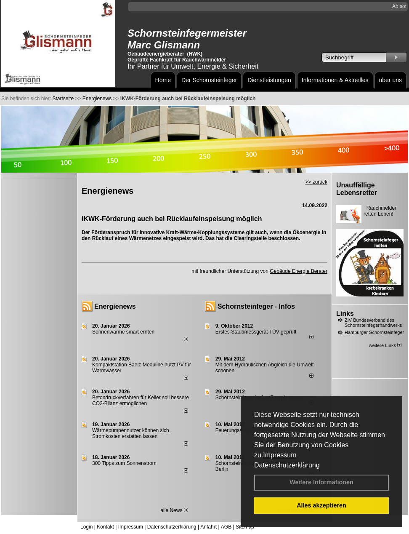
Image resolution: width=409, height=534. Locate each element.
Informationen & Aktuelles (335, 80)
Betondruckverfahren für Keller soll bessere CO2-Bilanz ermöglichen (140, 400)
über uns (390, 80)
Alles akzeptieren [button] (321, 505)
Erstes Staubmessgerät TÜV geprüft (256, 332)
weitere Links (385, 345)
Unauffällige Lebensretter (356, 189)
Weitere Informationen (321, 482)
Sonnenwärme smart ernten (123, 332)
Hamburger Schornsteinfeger (374, 332)
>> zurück (316, 182)
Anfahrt (208, 527)
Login (86, 527)
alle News (174, 510)
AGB (226, 527)
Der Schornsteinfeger (209, 80)
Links (345, 313)
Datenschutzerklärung (287, 465)
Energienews (115, 306)
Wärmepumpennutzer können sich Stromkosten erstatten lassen (130, 433)
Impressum (279, 455)
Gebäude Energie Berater (298, 271)
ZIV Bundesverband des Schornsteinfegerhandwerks (373, 323)
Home (163, 80)
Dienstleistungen (269, 80)
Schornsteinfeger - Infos (256, 306)
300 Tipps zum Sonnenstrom (124, 463)
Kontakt (105, 527)
